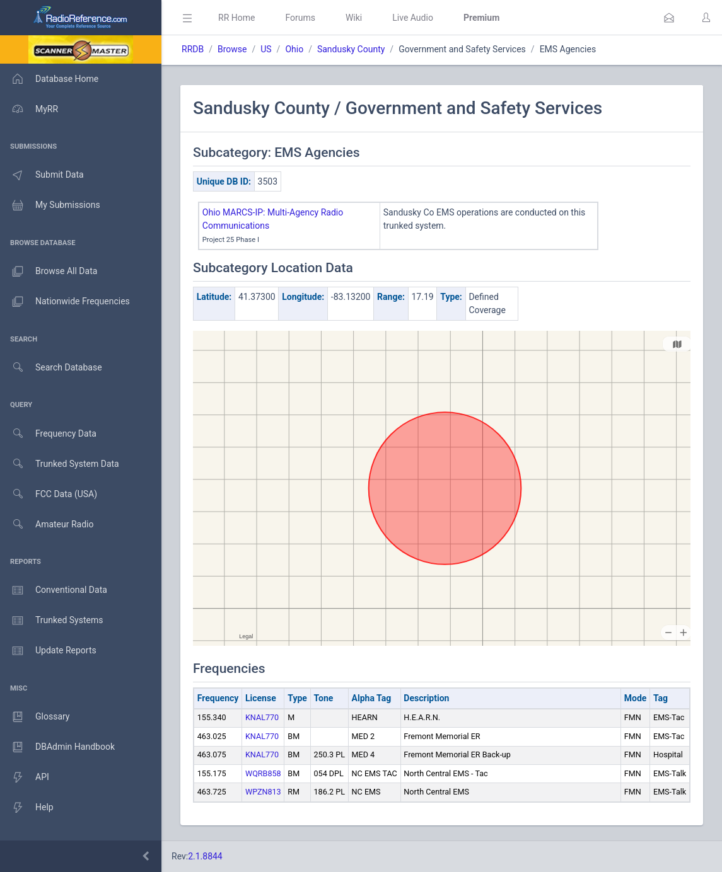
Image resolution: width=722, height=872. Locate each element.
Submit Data (42, 175)
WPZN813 (263, 791)
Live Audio (412, 18)
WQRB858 (263, 773)
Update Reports (48, 651)
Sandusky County (351, 49)
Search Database (51, 367)
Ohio (294, 49)
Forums (300, 18)
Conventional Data (53, 590)
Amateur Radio (47, 524)
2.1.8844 (205, 856)
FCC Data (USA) (48, 494)
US (265, 49)
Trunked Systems (51, 620)
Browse (232, 49)
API (24, 777)
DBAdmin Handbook (57, 747)
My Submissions (50, 205)
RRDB (193, 49)
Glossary (34, 717)
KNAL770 (262, 717)
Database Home (49, 78)
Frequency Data (48, 433)
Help (27, 807)
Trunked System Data (59, 464)
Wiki (354, 18)
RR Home (236, 18)
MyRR (29, 109)
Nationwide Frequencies (65, 301)
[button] (669, 18)
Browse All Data (48, 271)
